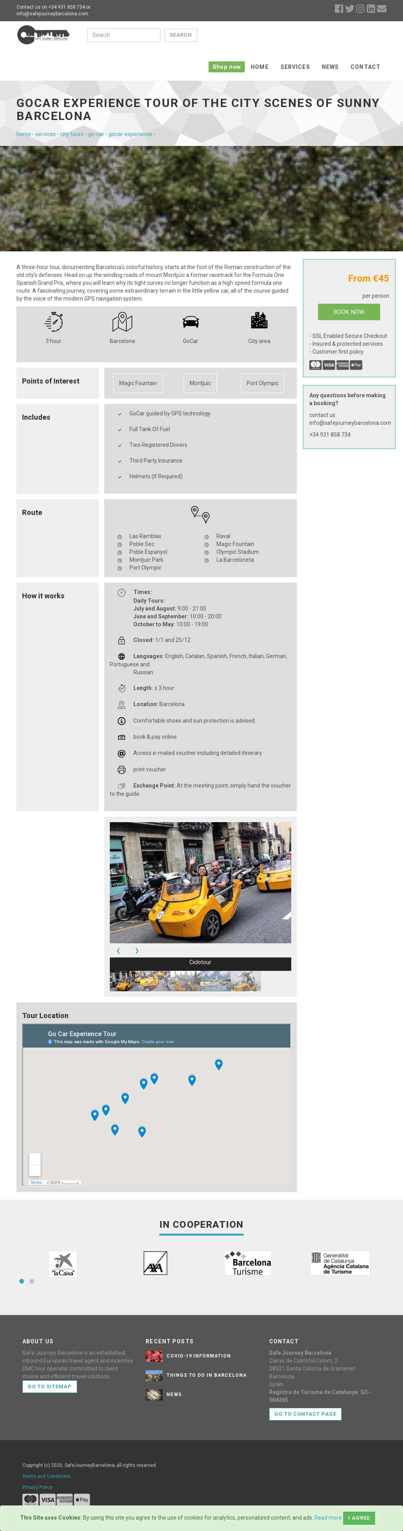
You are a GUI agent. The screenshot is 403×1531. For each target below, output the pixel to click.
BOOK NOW (349, 284)
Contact (366, 35)
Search (180, 35)
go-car (96, 106)
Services (295, 35)
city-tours (72, 106)
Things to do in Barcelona (206, 1347)
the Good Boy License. (356, 1502)
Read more (328, 1517)
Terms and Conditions (46, 1448)
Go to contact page (305, 1386)
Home (259, 35)
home (24, 106)
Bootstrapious (177, 1491)
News (330, 35)
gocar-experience (130, 106)
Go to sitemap (50, 1358)
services (45, 106)
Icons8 (234, 1502)
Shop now (227, 35)
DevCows (244, 1491)
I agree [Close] (359, 1518)
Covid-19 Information (198, 1328)
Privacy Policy (37, 1459)
